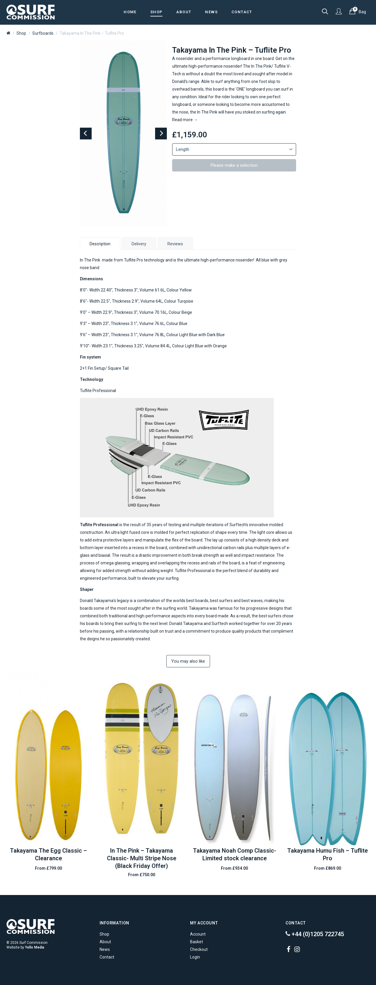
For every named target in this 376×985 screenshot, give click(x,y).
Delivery (139, 243)
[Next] (161, 133)
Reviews (175, 243)
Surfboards (42, 33)
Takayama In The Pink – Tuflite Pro (92, 33)
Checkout (199, 949)
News (105, 949)
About (105, 941)
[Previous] (86, 133)
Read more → (185, 119)
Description (100, 243)
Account (198, 934)
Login (195, 957)
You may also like (188, 661)
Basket (196, 941)
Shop (21, 33)
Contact (107, 957)
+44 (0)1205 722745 (315, 934)
